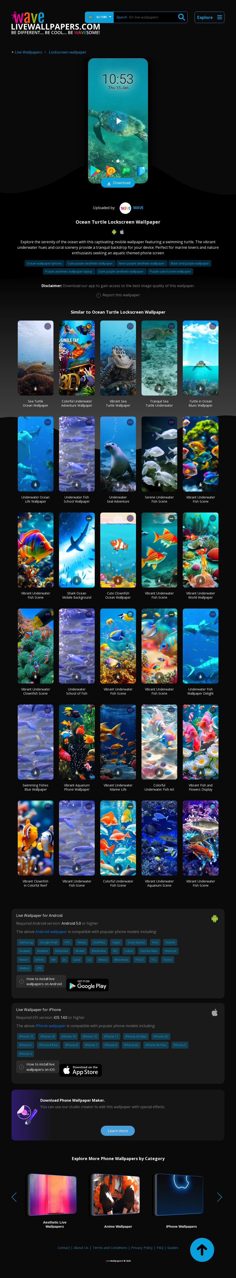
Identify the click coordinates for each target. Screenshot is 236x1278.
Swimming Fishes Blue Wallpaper (35, 787)
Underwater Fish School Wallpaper (77, 499)
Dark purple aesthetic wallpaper (121, 271)
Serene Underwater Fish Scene (159, 499)
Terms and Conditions (109, 1247)
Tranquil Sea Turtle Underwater (159, 403)
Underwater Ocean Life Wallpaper (35, 499)
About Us (81, 1247)
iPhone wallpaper (50, 1025)
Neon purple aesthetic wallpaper (142, 263)
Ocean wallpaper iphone (44, 263)
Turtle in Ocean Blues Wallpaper (200, 403)
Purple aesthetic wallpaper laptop (69, 271)
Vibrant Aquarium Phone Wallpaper (77, 787)
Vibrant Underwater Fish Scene (200, 499)
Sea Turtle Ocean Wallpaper (35, 403)
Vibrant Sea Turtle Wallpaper (118, 403)
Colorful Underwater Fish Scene (118, 883)
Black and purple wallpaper (190, 263)
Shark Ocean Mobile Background (76, 595)
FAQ (160, 1247)
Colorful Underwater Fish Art (159, 787)
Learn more (118, 1130)
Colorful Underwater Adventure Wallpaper (76, 403)
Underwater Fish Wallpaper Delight (200, 691)
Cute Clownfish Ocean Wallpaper (118, 595)
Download (118, 183)
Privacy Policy (142, 1247)
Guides (172, 1247)
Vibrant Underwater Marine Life (118, 787)
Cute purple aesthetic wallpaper (90, 263)
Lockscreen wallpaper (67, 52)
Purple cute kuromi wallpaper (170, 271)
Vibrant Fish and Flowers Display (200, 787)
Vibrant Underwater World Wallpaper (200, 595)
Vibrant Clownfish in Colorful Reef (35, 883)
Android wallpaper (51, 931)
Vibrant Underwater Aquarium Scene (159, 883)
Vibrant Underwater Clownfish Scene (35, 691)
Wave (130, 207)
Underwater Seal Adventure (118, 499)
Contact (64, 1247)
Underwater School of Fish (76, 691)
